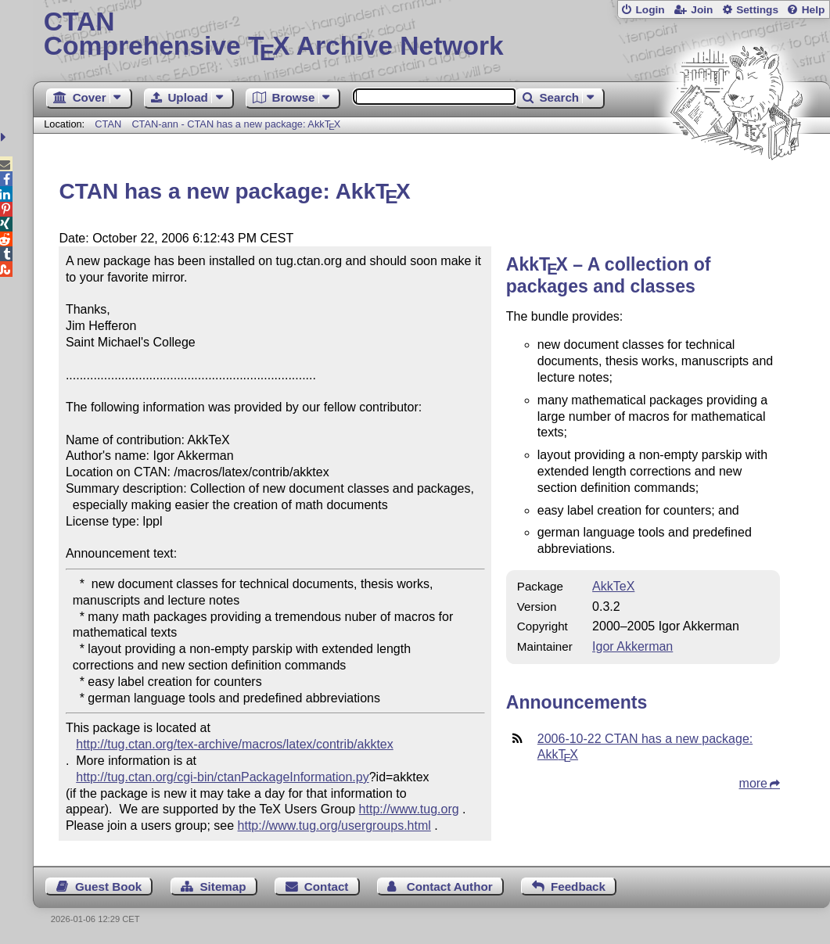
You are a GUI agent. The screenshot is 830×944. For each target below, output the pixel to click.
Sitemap (222, 886)
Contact (326, 886)
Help (813, 10)
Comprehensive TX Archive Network (432, 35)
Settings (757, 10)
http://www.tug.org (409, 809)
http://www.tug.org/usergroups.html (334, 825)
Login (649, 10)
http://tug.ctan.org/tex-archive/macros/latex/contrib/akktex (234, 744)
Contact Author (450, 886)
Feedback (578, 886)
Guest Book (108, 886)
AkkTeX (613, 586)
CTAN (108, 124)
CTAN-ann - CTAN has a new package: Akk (235, 124)
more (753, 783)
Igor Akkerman (632, 646)
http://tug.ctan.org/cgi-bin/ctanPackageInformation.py (222, 777)
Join (702, 10)
